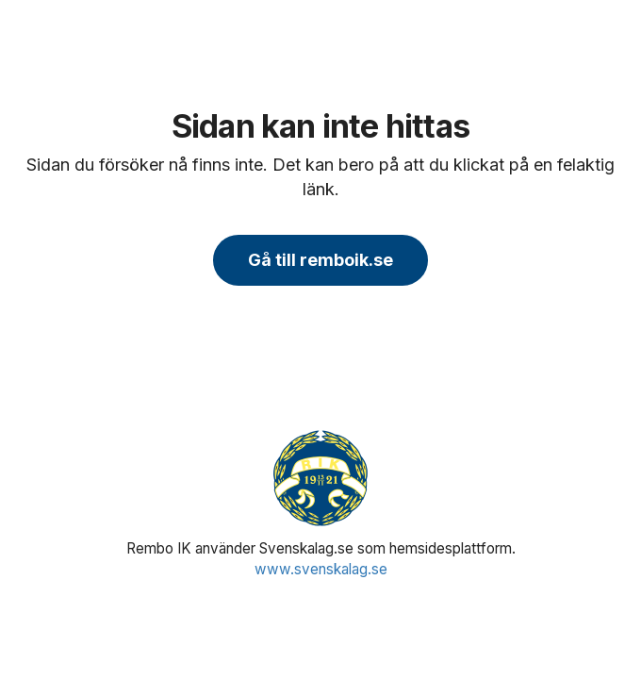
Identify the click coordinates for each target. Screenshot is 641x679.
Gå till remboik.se (320, 260)
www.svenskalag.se (321, 569)
